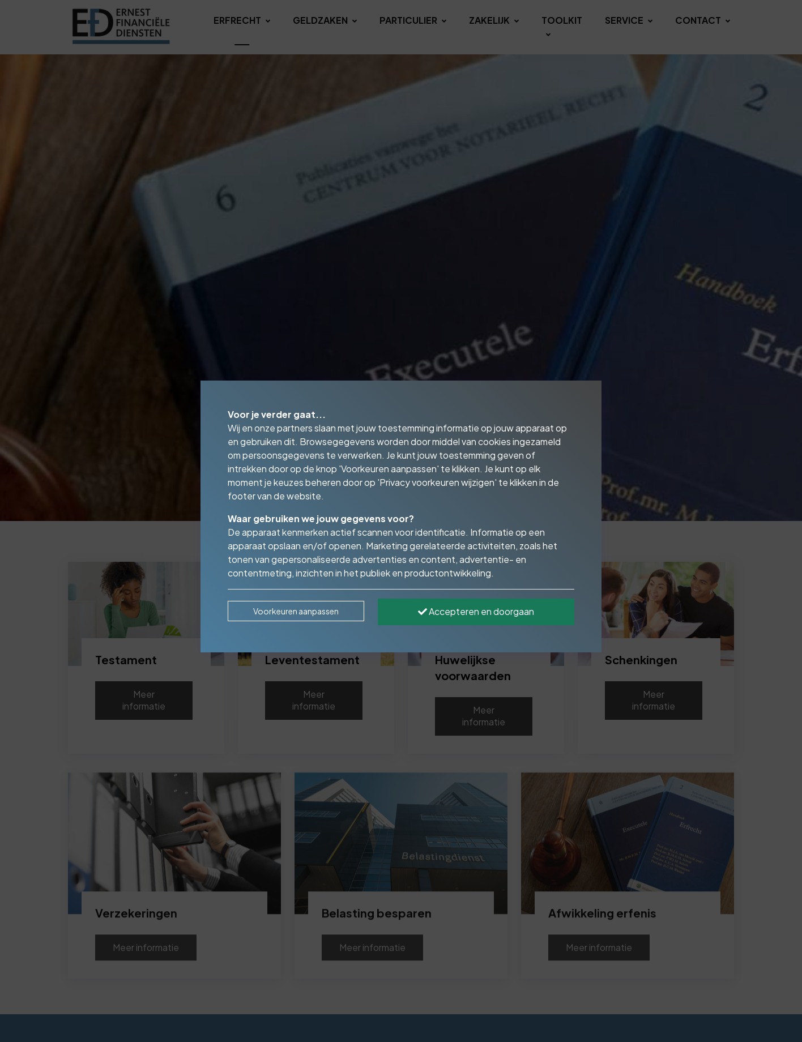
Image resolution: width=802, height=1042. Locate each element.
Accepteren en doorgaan (476, 611)
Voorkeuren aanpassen (296, 611)
